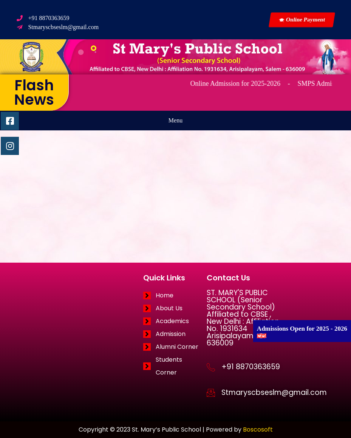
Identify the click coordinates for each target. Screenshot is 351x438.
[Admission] (175, 334)
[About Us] (175, 308)
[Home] (175, 295)
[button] (175, 120)
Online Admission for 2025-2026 (242, 83)
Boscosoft (258, 429)
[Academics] (175, 321)
